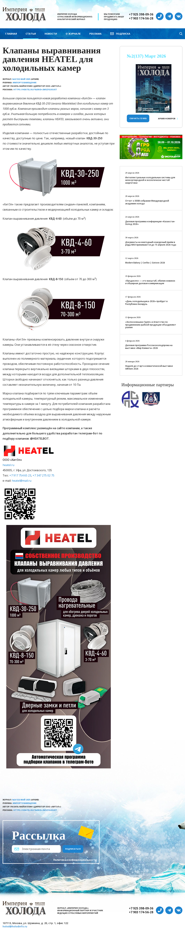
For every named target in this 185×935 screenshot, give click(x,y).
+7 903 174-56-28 (141, 18)
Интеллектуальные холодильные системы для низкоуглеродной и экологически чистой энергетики (150, 180)
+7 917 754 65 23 (20, 475)
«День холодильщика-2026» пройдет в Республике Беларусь (146, 303)
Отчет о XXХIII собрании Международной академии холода (147, 202)
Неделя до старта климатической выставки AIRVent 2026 (149, 367)
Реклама (95, 33)
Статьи (31, 33)
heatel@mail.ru (21, 481)
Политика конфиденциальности (75, 859)
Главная (11, 33)
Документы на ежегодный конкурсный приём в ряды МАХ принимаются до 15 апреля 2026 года (150, 243)
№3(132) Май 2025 (21, 79)
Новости (51, 33)
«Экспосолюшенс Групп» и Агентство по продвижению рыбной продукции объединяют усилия (150, 324)
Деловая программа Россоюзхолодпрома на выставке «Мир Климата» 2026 (148, 347)
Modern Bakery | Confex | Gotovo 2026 (145, 262)
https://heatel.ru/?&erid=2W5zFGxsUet (35, 89)
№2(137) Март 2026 (146, 56)
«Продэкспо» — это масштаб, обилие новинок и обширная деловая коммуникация (150, 282)
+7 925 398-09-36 (141, 14)
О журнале (73, 33)
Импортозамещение (24, 82)
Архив (166, 118)
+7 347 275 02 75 (43, 475)
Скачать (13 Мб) (138, 118)
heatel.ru (8, 465)
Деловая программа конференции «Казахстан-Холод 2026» (150, 223)
